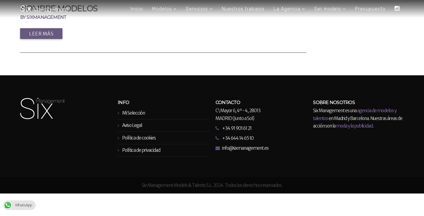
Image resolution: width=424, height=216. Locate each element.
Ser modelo (330, 9)
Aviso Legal (132, 125)
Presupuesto (370, 9)
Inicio (137, 9)
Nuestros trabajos (243, 9)
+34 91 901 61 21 (236, 128)
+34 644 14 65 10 (238, 138)
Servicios (199, 9)
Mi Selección (133, 113)
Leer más (41, 34)
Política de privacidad (141, 150)
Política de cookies (139, 138)
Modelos (164, 9)
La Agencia (289, 9)
